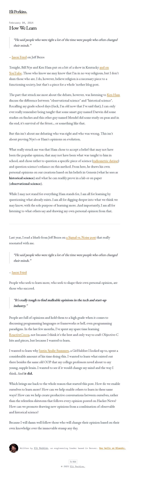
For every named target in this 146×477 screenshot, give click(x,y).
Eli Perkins (41, 448)
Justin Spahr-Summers (54, 350)
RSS (73, 462)
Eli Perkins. (18, 11)
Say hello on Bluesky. (112, 448)
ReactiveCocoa (19, 334)
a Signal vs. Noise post (81, 237)
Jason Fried (19, 57)
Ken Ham (113, 94)
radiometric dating (105, 161)
